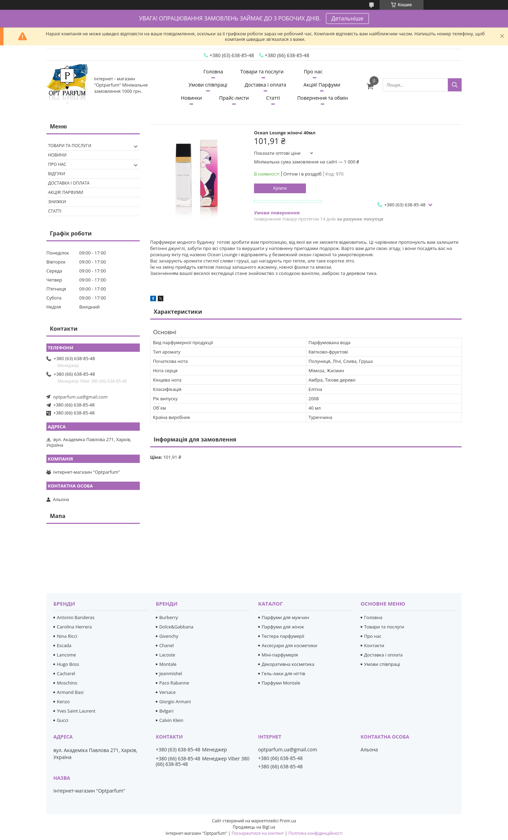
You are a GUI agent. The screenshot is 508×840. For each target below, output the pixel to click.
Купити (280, 188)
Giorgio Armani (175, 701)
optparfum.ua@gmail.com (80, 397)
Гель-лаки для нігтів (283, 673)
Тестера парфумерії (283, 636)
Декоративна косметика (288, 664)
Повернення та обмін (322, 98)
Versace (167, 692)
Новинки (191, 98)
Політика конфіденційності (315, 833)
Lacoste (167, 655)
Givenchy (168, 636)
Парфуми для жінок (283, 627)
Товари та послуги (262, 71)
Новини (57, 155)
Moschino (67, 683)
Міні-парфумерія (280, 655)
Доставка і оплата (265, 84)
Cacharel (66, 673)
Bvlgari (166, 711)
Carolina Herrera (74, 627)
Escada (64, 645)
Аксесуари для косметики (289, 645)
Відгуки (56, 174)
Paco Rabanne (174, 683)
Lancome (66, 655)
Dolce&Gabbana (176, 627)
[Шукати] (455, 84)
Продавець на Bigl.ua (254, 827)
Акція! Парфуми (321, 84)
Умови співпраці (208, 84)
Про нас (313, 71)
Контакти (374, 645)
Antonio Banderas (75, 617)
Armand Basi (70, 692)
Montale (167, 664)
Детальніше (347, 18)
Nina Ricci (67, 636)
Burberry (168, 617)
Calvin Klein (171, 720)
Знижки (57, 202)
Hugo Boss (68, 664)
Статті (273, 98)
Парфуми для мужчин (285, 617)
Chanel (166, 645)
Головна (213, 71)
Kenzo (63, 701)
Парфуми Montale (281, 683)
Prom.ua (288, 821)
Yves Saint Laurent (76, 711)
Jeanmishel (170, 673)
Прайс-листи (234, 98)
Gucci (62, 720)
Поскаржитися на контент (258, 833)
